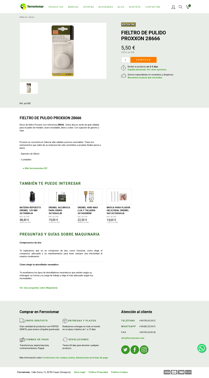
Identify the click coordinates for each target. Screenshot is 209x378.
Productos (56, 7)
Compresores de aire (30, 242)
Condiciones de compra (55, 357)
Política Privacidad (98, 372)
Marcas (73, 7)
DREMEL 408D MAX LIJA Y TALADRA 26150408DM (88, 210)
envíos (71, 357)
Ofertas (88, 7)
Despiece (135, 7)
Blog (121, 7)
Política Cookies (119, 372)
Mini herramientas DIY (36, 168)
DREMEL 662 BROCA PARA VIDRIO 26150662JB (59, 210)
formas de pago (100, 357)
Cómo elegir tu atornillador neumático (39, 264)
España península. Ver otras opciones (147, 69)
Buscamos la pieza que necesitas (145, 77)
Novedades (106, 7)
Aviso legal (79, 372)
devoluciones (83, 357)
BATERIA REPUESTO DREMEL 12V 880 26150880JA (30, 210)
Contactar (152, 7)
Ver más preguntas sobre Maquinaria (38, 288)
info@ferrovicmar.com (132, 338)
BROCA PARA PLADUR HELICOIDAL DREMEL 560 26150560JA (118, 210)
